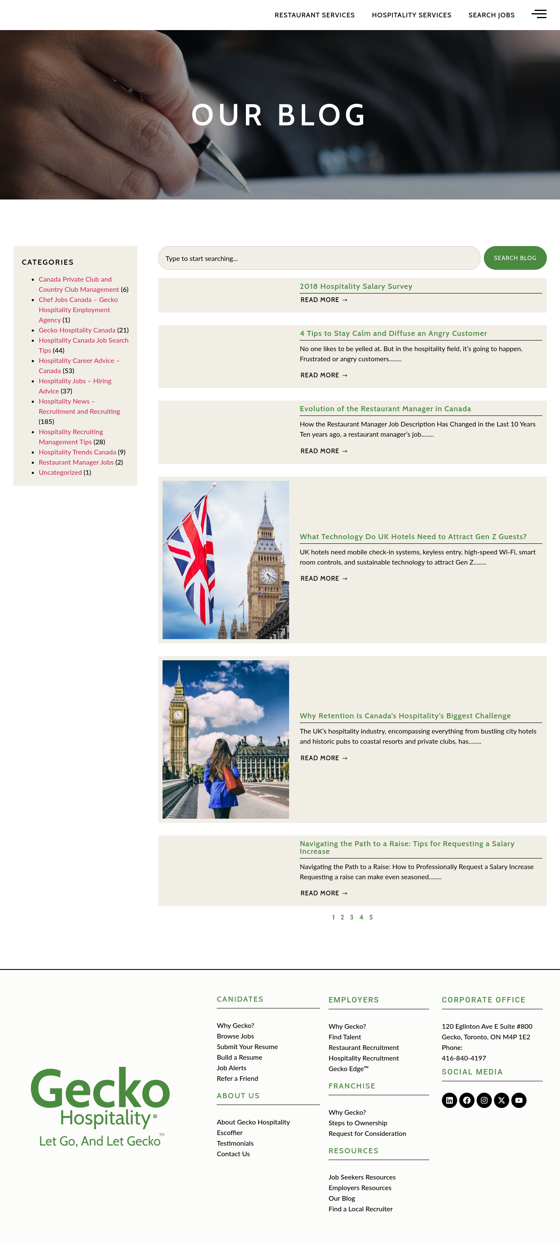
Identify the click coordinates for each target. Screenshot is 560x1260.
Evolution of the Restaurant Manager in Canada (385, 425)
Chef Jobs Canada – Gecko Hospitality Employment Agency (78, 326)
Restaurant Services (315, 23)
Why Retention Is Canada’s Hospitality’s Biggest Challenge (405, 732)
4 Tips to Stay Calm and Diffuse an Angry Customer (393, 349)
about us (238, 1112)
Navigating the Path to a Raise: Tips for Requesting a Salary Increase (407, 864)
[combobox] (318, 274)
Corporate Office (484, 1016)
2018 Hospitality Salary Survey (356, 302)
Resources (353, 1167)
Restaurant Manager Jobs (76, 478)
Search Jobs (492, 23)
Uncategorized (60, 489)
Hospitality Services (412, 23)
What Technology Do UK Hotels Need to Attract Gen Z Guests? (413, 553)
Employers (353, 1016)
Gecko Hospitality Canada (77, 346)
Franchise (352, 1102)
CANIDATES (240, 1015)
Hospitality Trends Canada (77, 468)
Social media (472, 1088)
